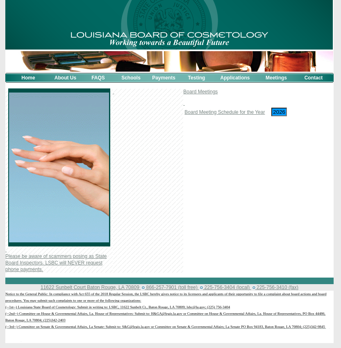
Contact (314, 78)
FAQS (98, 78)
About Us (65, 78)
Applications (235, 78)
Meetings (276, 78)
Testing (196, 78)
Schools (131, 78)
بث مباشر (13, 340)
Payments (163, 78)
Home (28, 78)
